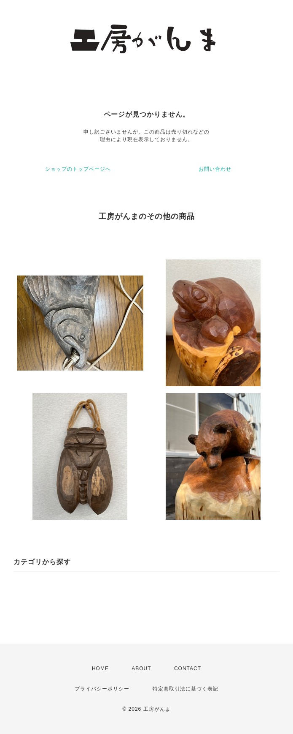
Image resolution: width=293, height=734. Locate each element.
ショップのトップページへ (78, 169)
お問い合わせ (215, 169)
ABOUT (141, 668)
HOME (100, 668)
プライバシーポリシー (102, 689)
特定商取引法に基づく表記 (185, 689)
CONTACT (187, 668)
